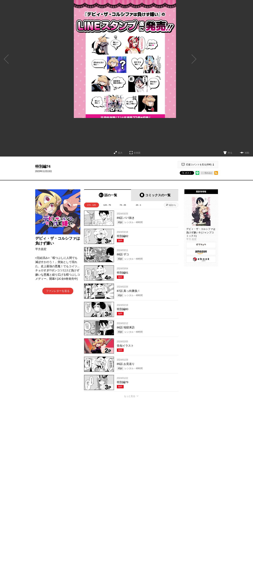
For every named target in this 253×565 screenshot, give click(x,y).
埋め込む (208, 173)
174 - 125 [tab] (91, 205)
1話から (172, 205)
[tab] (107, 195)
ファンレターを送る (58, 290)
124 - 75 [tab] (107, 205)
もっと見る (129, 396)
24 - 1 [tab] (138, 205)
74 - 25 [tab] (123, 205)
